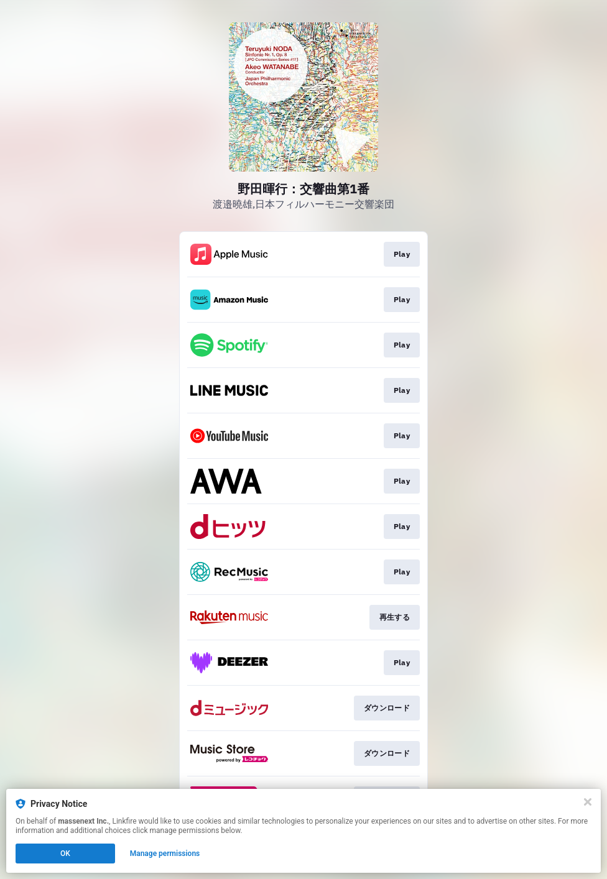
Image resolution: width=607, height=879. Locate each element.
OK (65, 853)
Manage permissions (165, 853)
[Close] (588, 802)
